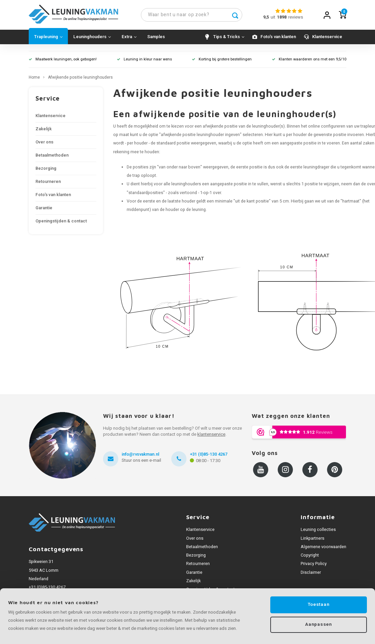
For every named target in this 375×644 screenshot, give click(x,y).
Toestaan (318, 604)
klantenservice (211, 435)
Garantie (43, 209)
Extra (129, 37)
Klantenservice (327, 37)
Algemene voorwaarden (323, 547)
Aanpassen (318, 624)
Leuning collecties (318, 530)
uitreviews (287, 17)
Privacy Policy (314, 564)
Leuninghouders (92, 37)
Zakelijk (43, 130)
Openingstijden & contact (61, 222)
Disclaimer (311, 573)
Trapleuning (48, 37)
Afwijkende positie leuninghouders (80, 78)
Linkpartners (312, 539)
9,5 (266, 17)
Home (34, 78)
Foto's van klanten (278, 37)
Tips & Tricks (228, 37)
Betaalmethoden (52, 156)
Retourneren (48, 182)
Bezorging (45, 169)
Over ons (44, 143)
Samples (156, 37)
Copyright (310, 556)
